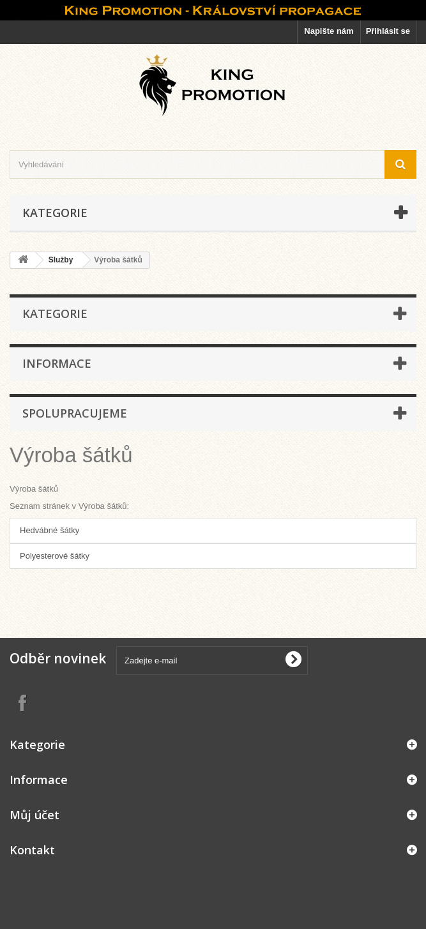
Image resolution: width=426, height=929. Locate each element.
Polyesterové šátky (54, 556)
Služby (61, 259)
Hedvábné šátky (49, 530)
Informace (56, 363)
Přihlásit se (388, 31)
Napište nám (328, 31)
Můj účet (34, 814)
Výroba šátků (71, 455)
